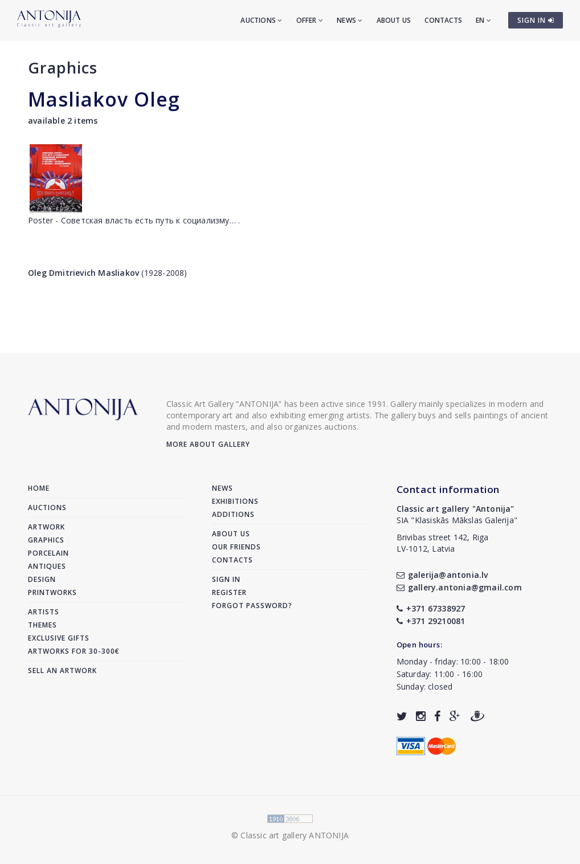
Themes (42, 625)
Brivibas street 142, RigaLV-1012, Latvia (443, 543)
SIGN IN (535, 20)
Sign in (226, 579)
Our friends (236, 547)
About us (394, 20)
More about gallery (208, 444)
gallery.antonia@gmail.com (459, 587)
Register (229, 592)
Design (42, 579)
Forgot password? (252, 605)
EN (483, 20)
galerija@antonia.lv (442, 574)
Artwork (46, 527)
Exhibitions (235, 501)
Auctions (261, 20)
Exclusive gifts (58, 638)
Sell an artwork (62, 670)
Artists (43, 612)
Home (39, 488)
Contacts (443, 20)
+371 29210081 (431, 621)
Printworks (52, 592)
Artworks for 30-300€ (74, 651)
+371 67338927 (431, 608)
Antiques (47, 566)
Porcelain (48, 553)
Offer (309, 20)
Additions (233, 514)
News (349, 20)
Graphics (62, 67)
